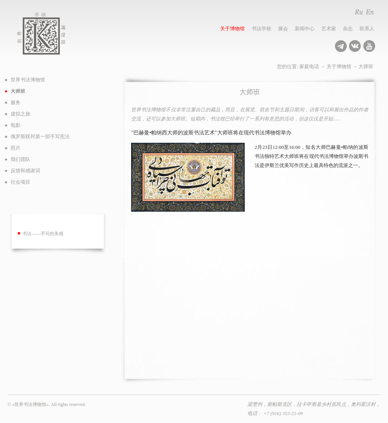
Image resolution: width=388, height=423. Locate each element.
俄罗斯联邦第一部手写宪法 (40, 136)
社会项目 (20, 182)
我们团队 (20, 159)
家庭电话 (309, 66)
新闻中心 (304, 28)
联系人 (367, 28)
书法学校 (261, 28)
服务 (15, 102)
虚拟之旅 (20, 114)
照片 (15, 148)
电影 (15, 125)
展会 (283, 28)
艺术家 (328, 28)
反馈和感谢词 (25, 170)
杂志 (348, 28)
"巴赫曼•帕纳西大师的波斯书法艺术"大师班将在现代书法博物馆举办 (211, 133)
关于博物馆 (232, 28)
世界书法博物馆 (49, 33)
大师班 (365, 66)
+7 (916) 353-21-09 (283, 413)
